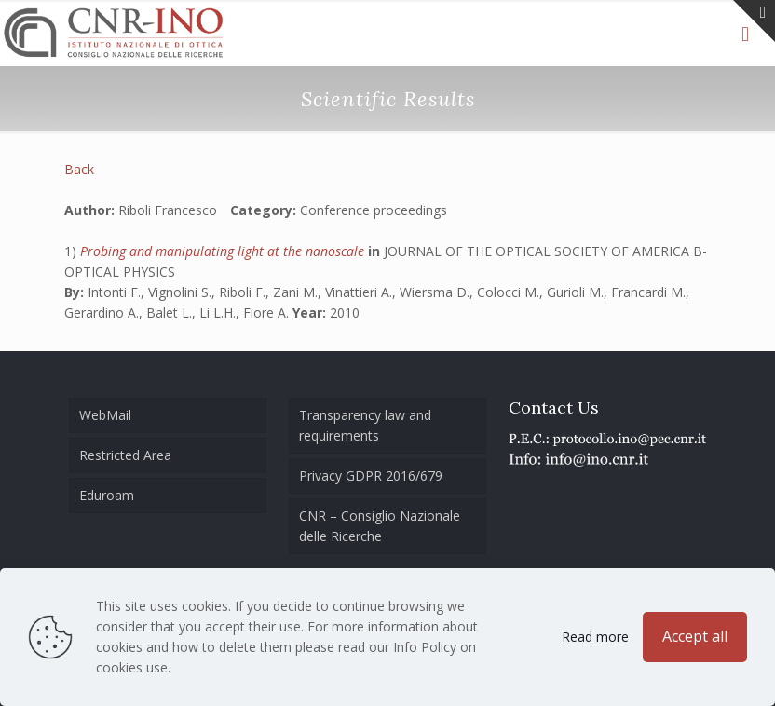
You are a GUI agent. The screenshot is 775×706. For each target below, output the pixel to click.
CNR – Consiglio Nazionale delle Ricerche (379, 526)
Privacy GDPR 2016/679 (370, 475)
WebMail (105, 415)
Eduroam (106, 495)
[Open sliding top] (754, 21)
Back (79, 169)
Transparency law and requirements (365, 425)
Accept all (694, 636)
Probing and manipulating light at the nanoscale (224, 251)
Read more (595, 636)
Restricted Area (125, 455)
